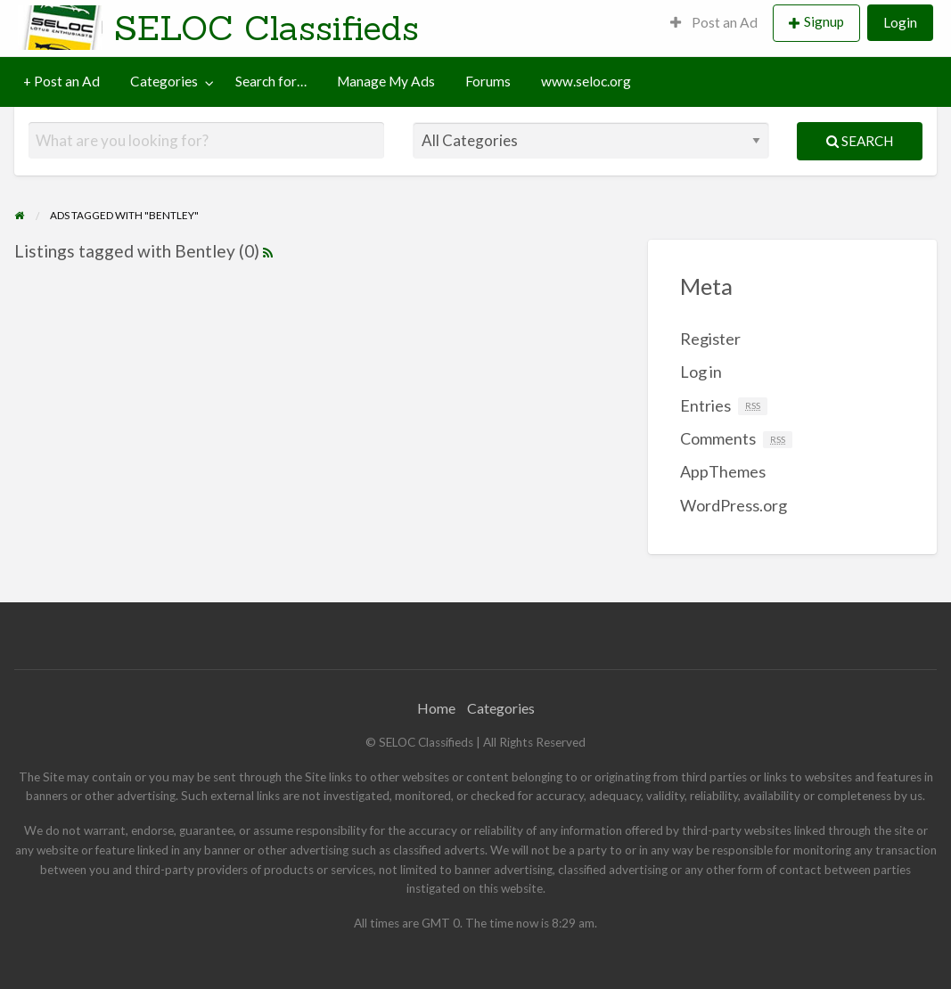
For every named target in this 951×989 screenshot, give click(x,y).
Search (859, 141)
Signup (824, 21)
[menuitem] (714, 23)
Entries (723, 405)
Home (436, 707)
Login (900, 22)
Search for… (271, 81)
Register (710, 338)
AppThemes (723, 471)
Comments (736, 438)
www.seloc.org (586, 81)
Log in (701, 371)
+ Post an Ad (61, 81)
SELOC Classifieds (266, 27)
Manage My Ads (386, 81)
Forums (488, 81)
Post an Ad (714, 22)
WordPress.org (733, 505)
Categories (164, 81)
